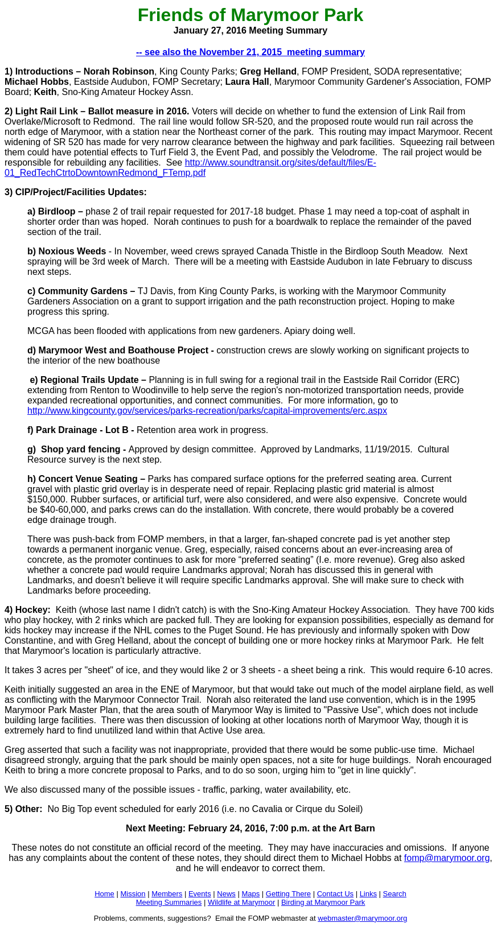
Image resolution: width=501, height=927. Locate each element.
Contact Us (335, 893)
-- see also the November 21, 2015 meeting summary (250, 52)
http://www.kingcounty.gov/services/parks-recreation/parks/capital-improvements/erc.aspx (207, 410)
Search (394, 893)
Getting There (288, 893)
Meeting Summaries (169, 902)
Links (368, 893)
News (226, 893)
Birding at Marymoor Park (323, 902)
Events (199, 893)
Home (104, 893)
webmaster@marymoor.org (362, 918)
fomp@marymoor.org (447, 858)
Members (166, 893)
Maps (250, 893)
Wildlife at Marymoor (241, 902)
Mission (132, 893)
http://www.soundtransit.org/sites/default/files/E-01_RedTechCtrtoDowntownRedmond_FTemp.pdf (190, 168)
